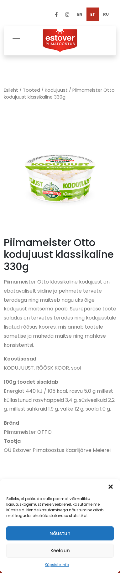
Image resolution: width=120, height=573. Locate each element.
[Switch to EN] (79, 14)
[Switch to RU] (105, 14)
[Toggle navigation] (16, 37)
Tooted (31, 90)
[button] (110, 486)
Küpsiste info (57, 564)
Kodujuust (56, 90)
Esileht (11, 90)
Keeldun (60, 550)
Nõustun (60, 533)
